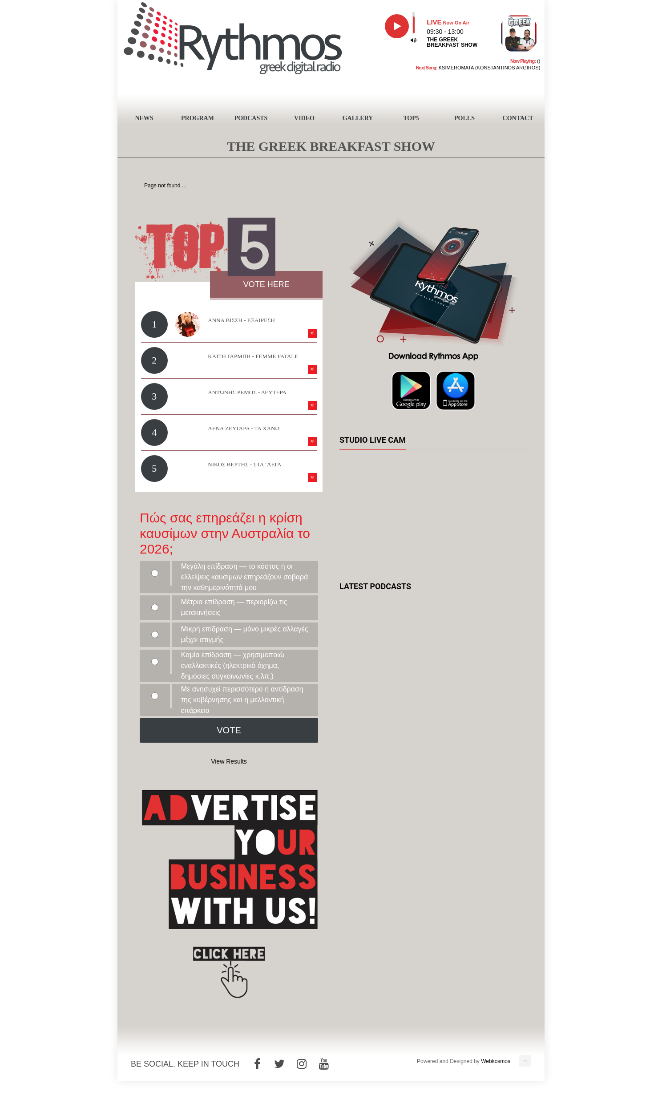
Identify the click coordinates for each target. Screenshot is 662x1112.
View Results (229, 761)
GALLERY (358, 118)
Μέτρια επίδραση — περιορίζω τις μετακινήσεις (234, 607)
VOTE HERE (266, 284)
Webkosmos (495, 1061)
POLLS (464, 118)
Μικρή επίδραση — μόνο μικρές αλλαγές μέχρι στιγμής (244, 634)
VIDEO (304, 118)
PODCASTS (251, 118)
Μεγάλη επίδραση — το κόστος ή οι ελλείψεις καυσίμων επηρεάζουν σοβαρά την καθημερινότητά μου (244, 576)
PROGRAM (197, 118)
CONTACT (518, 118)
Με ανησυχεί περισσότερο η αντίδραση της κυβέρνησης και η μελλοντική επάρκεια (242, 699)
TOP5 (411, 118)
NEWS (144, 118)
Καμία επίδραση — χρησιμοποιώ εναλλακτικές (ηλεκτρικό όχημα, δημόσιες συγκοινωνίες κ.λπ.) (232, 665)
